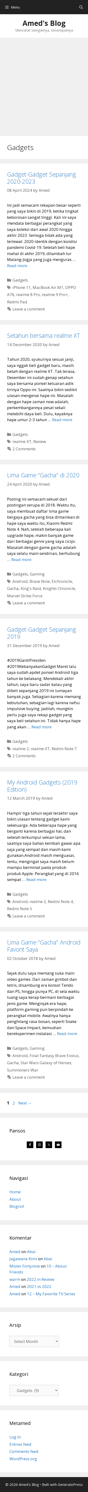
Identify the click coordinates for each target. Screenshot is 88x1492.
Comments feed (23, 1451)
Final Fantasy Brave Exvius (54, 1055)
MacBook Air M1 (48, 287)
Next (25, 1103)
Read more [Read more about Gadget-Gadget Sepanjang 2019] (41, 727)
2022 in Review (40, 1279)
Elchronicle (62, 581)
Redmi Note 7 (64, 748)
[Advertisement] (44, 84)
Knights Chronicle (59, 588)
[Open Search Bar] (81, 7)
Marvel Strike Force (24, 595)
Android (20, 581)
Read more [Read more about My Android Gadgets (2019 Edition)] (36, 879)
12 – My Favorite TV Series (51, 1293)
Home (15, 1192)
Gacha (13, 588)
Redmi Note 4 (60, 901)
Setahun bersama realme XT (43, 335)
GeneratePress (70, 1484)
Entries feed (20, 1444)
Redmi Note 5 (19, 908)
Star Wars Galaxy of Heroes (46, 1062)
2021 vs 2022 (39, 1286)
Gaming (37, 574)
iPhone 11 (21, 287)
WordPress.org (23, 1458)
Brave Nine (40, 581)
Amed (14, 1251)
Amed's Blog (44, 23)
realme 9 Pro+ (55, 294)
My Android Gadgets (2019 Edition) (42, 785)
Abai (31, 1251)
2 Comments (24, 449)
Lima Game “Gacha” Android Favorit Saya (43, 945)
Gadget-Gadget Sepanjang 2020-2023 (41, 177)
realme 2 (20, 748)
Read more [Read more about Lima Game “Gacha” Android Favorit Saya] (67, 1033)
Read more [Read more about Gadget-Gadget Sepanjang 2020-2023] (17, 265)
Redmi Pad (17, 302)
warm (14, 1279)
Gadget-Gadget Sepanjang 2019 (41, 632)
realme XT (21, 441)
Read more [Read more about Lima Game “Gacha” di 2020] (21, 559)
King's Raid (31, 588)
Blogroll (16, 1206)
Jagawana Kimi (23, 1258)
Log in (15, 1437)
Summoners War (22, 1070)
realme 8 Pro (28, 294)
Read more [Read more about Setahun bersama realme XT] (62, 419)
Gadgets (20, 280)
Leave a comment (28, 309)
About (15, 1199)
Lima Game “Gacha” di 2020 (43, 475)
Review (39, 441)
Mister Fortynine (24, 1266)
